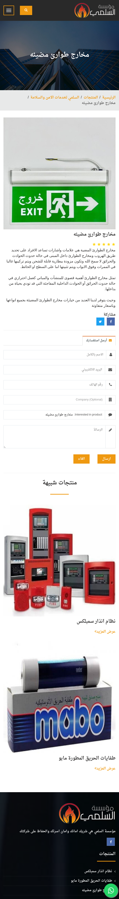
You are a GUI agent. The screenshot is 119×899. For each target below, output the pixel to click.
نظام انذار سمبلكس (96, 621)
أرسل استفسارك (99, 340)
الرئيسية (109, 97)
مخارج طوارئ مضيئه (97, 890)
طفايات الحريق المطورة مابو (87, 758)
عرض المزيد (105, 631)
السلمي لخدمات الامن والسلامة (54, 97)
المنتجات (91, 97)
